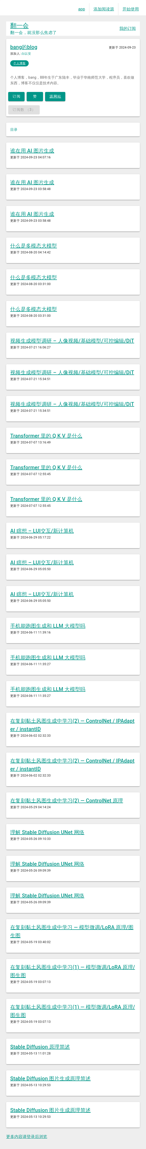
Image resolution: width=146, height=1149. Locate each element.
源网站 (55, 96)
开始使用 (130, 9)
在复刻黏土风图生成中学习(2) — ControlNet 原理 (66, 801)
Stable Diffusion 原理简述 (40, 1047)
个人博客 (19, 63)
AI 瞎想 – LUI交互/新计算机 (42, 531)
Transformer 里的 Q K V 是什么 (46, 436)
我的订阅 (127, 28)
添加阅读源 (103, 9)
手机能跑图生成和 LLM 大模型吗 (47, 626)
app (81, 9)
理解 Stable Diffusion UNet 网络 (47, 832)
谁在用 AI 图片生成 (32, 151)
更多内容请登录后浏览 (26, 1136)
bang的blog (23, 47)
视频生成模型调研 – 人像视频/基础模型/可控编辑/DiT (72, 341)
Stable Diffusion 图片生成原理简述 (50, 1078)
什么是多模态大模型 (33, 246)
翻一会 (19, 25)
